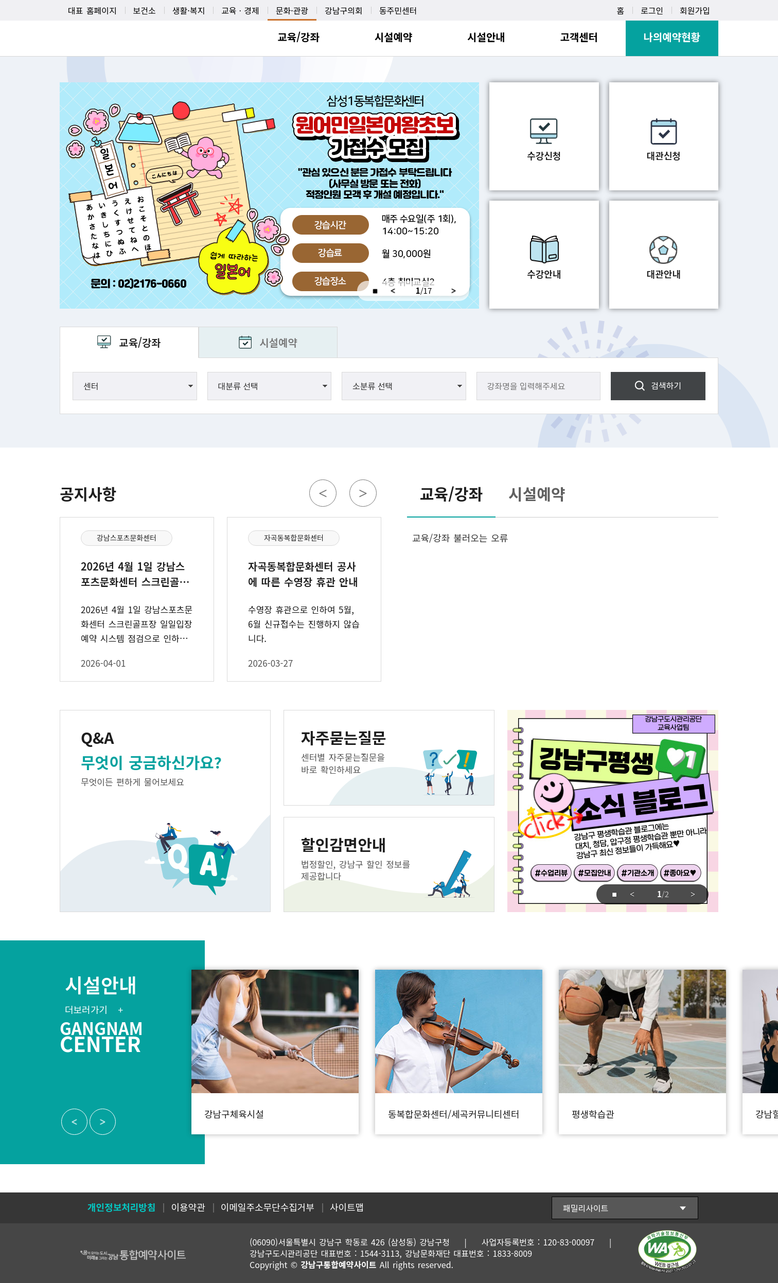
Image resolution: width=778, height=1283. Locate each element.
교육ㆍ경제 (240, 10)
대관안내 (664, 273)
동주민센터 (398, 10)
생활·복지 (188, 10)
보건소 (144, 10)
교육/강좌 (140, 342)
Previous (393, 291)
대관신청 (664, 155)
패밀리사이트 (585, 1208)
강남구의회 (344, 10)
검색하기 (666, 385)
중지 (370, 291)
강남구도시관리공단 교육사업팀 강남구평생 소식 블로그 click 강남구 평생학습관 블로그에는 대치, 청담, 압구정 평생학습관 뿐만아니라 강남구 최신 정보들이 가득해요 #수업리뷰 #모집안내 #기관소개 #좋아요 (612, 811)
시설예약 (278, 342)
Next (457, 291)
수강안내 (544, 273)
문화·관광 (292, 10)
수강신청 (544, 155)
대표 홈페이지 (92, 10)
